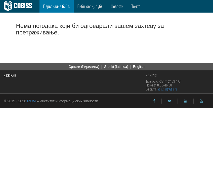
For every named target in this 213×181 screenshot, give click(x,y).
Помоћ (135, 6)
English (139, 67)
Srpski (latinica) (116, 67)
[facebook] (154, 101)
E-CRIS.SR (10, 75)
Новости (117, 6)
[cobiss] (19, 6)
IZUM (31, 101)
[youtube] (201, 101)
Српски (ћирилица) (83, 67)
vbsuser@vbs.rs (167, 89)
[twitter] (169, 101)
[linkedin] (185, 101)
